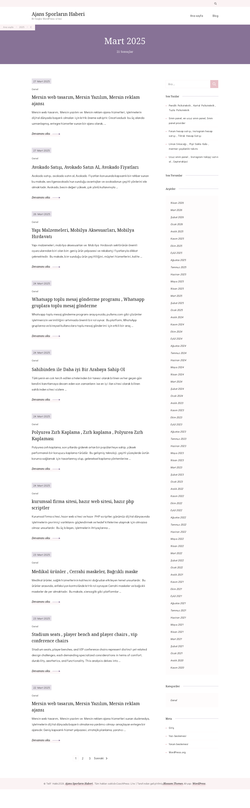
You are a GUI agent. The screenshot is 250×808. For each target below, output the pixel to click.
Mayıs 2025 (177, 281)
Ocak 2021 (176, 653)
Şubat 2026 (177, 217)
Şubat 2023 (177, 474)
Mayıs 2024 (177, 367)
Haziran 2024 (178, 360)
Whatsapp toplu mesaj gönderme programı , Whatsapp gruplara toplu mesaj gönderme (83, 314)
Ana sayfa (196, 16)
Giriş (171, 727)
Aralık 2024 (176, 317)
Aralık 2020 (176, 660)
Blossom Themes (173, 802)
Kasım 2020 (177, 667)
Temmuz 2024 (178, 353)
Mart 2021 (176, 639)
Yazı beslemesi (177, 736)
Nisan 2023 (177, 460)
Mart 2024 (176, 381)
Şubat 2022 (177, 560)
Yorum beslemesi (178, 744)
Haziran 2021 (178, 617)
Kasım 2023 (177, 410)
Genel (173, 700)
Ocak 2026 (176, 224)
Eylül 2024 (176, 338)
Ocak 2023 (176, 481)
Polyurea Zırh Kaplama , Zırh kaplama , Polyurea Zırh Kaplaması (88, 448)
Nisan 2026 (177, 202)
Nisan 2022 (177, 546)
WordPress (199, 802)
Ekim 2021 (176, 589)
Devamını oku (46, 135)
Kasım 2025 (177, 238)
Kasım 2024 (177, 324)
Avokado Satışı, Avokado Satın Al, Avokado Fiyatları (81, 172)
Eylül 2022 (176, 510)
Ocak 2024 (176, 395)
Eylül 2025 (176, 252)
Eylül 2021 (176, 596)
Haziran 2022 (178, 531)
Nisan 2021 (176, 631)
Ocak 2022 (176, 567)
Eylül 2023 (176, 424)
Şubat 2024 (177, 388)
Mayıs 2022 (177, 538)
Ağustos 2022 (178, 517)
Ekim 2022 (176, 503)
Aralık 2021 (176, 574)
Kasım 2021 (177, 581)
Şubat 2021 (176, 646)
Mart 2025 (176, 295)
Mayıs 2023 (177, 453)
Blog (215, 16)
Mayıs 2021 (176, 624)
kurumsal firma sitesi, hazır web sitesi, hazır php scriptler (88, 519)
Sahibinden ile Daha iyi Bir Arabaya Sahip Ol (84, 381)
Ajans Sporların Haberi (58, 14)
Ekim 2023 (176, 417)
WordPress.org (177, 752)
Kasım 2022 (177, 496)
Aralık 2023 (176, 403)
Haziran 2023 (178, 446)
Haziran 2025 (178, 274)
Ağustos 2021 (178, 603)
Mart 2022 (176, 553)
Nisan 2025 (177, 288)
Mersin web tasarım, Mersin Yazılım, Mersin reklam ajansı (83, 101)
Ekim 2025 (176, 245)
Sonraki (99, 777)
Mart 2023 (176, 467)
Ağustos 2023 (178, 431)
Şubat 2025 (177, 303)
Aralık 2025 (176, 231)
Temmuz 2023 (178, 438)
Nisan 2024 (177, 374)
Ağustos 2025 (178, 260)
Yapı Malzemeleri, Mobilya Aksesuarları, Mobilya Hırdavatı (89, 243)
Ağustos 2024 (178, 345)
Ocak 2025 (176, 310)
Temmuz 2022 (178, 524)
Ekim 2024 (176, 331)
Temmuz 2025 (178, 267)
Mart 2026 (176, 210)
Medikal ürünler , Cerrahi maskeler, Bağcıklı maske (90, 586)
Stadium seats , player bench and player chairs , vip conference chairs (86, 654)
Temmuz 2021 (178, 610)
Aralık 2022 (176, 488)
